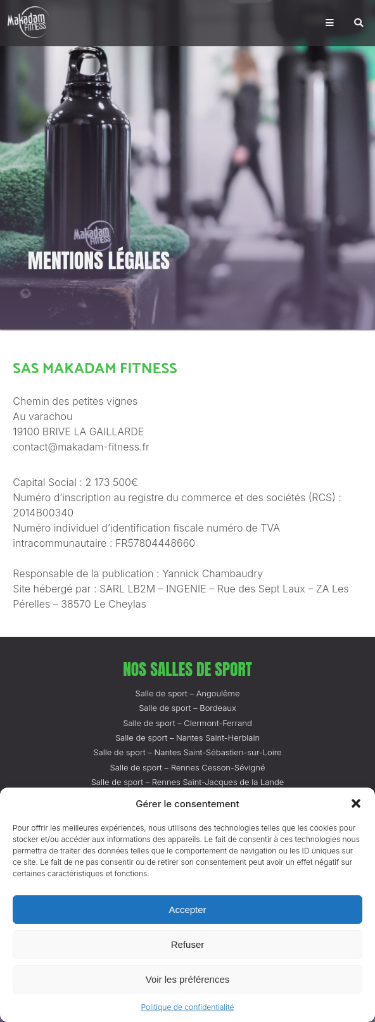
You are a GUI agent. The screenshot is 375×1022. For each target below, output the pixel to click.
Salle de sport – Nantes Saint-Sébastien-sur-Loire (187, 752)
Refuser (188, 944)
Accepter (187, 909)
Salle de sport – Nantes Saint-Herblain (187, 737)
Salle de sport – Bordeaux (187, 708)
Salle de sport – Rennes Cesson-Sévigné (187, 767)
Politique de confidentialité (187, 1007)
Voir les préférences (188, 979)
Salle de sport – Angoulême (188, 693)
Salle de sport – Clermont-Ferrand (187, 723)
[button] (356, 803)
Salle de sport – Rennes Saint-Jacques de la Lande (187, 782)
